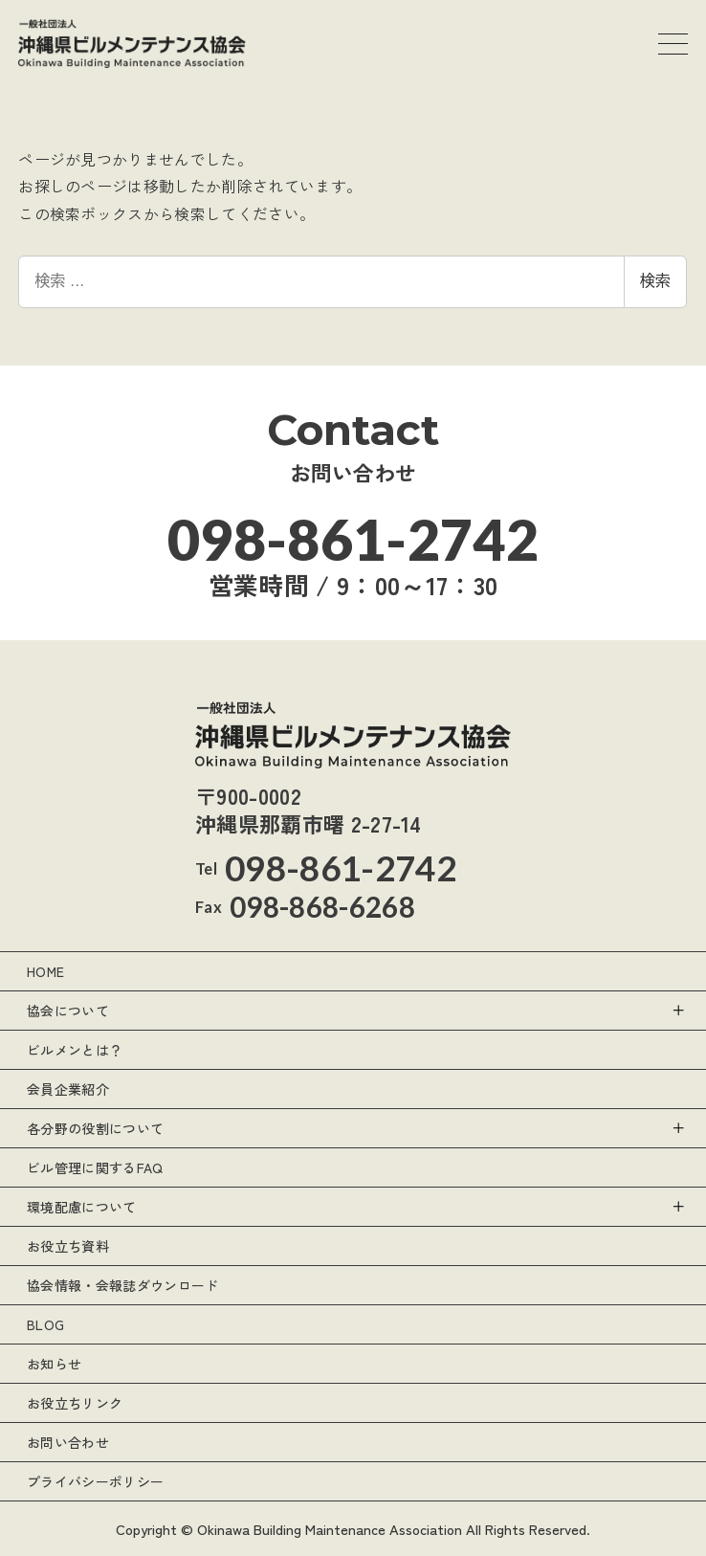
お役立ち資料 (68, 1246)
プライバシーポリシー (95, 1481)
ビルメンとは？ (74, 1049)
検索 (655, 281)
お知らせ (54, 1363)
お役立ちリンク (74, 1402)
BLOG (45, 1324)
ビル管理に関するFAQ (95, 1167)
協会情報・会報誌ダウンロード (122, 1285)
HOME (45, 971)
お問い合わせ (68, 1442)
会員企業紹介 (68, 1089)
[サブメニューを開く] (677, 1010)
